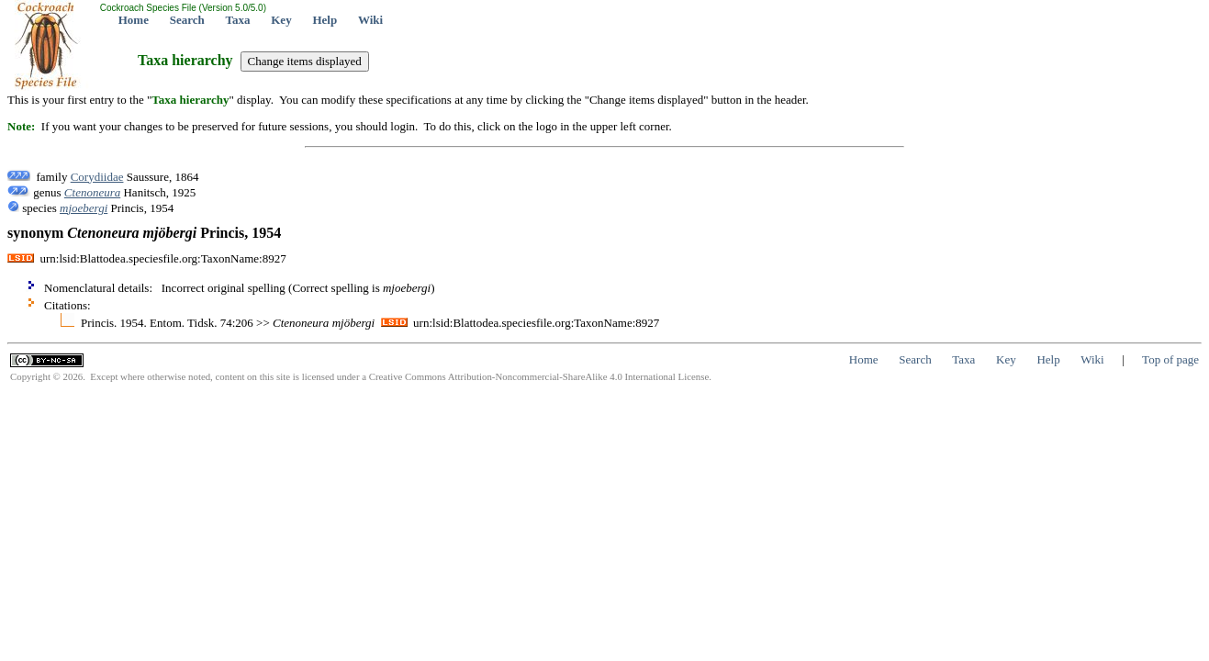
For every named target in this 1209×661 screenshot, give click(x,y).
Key (281, 20)
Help (324, 20)
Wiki (370, 20)
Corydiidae (97, 177)
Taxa (238, 20)
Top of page (1170, 359)
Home (133, 20)
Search (187, 20)
